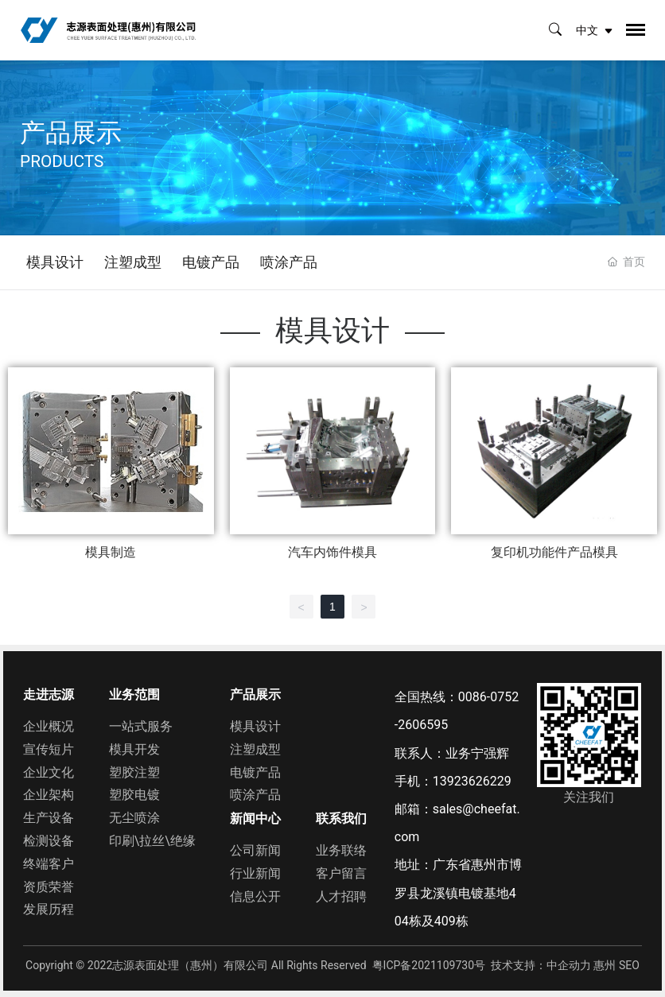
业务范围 (134, 694)
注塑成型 (132, 262)
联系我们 (341, 818)
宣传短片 (48, 749)
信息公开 (255, 896)
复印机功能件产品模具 (554, 552)
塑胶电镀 (134, 794)
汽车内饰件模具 (332, 552)
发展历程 (48, 909)
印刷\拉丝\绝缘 (152, 840)
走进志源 (48, 694)
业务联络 (341, 850)
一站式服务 (141, 726)
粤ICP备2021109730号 (428, 965)
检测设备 (48, 840)
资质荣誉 (48, 886)
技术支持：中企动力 (541, 965)
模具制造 (110, 552)
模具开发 (134, 749)
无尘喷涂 (134, 817)
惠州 (604, 965)
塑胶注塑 (134, 772)
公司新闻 (255, 850)
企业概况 (48, 726)
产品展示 (255, 694)
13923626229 (472, 781)
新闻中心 (255, 818)
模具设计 (55, 262)
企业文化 (48, 772)
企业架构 (48, 794)
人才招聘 (341, 896)
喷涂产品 (288, 262)
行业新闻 (255, 873)
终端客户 (48, 863)
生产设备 (48, 817)
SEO (629, 965)
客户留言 (341, 873)
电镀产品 (210, 262)
